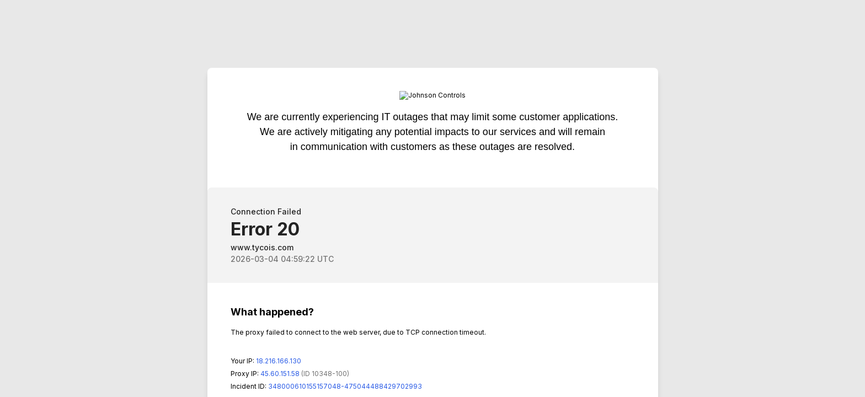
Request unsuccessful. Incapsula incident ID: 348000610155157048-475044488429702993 (432, 198)
